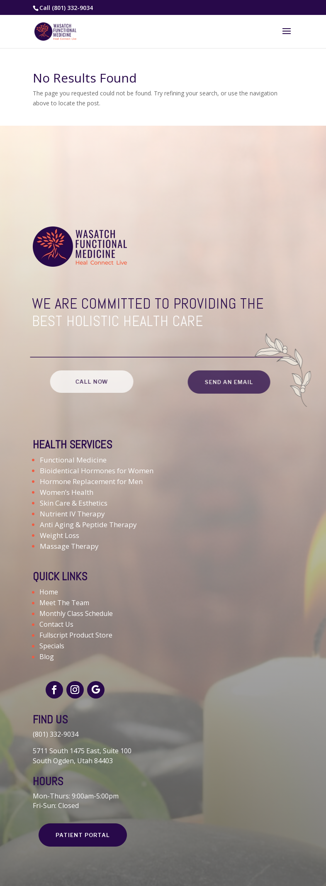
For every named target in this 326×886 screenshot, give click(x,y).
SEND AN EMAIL (226, 382)
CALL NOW (88, 381)
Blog (46, 656)
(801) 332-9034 (72, 8)
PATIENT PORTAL (83, 835)
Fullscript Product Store (75, 635)
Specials (51, 645)
